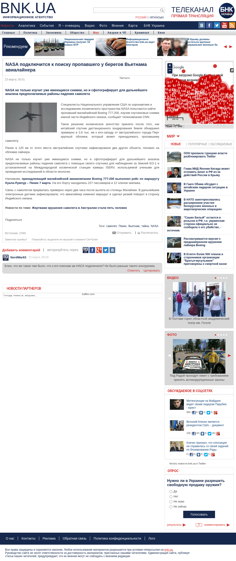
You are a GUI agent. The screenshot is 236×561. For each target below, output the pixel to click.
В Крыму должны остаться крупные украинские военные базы (204, 42)
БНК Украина (154, 25)
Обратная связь (74, 538)
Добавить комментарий (21, 250)
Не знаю (179, 501)
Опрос (173, 470)
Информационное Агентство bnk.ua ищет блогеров (140, 42)
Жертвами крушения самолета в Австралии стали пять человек (79, 208)
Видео (90, 25)
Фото (103, 25)
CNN (22, 233)
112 (85, 250)
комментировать (214, 524)
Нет (176, 496)
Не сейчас (180, 506)
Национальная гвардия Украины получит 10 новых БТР (79, 42)
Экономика (54, 32)
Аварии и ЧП (117, 32)
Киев (161, 32)
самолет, (111, 226)
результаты (174, 524)
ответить (133, 270)
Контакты (28, 538)
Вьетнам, (134, 226)
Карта (133, 25)
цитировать (152, 270)
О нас (10, 538)
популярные (197, 144)
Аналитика (26, 25)
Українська (157, 17)
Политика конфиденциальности (117, 538)
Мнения (118, 25)
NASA (154, 226)
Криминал (142, 32)
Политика (30, 32)
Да (175, 491)
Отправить (124, 232)
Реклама (49, 538)
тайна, (146, 226)
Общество (77, 32)
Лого (151, 538)
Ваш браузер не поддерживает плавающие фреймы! (199, 95)
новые (176, 144)
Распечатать (149, 232)
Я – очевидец (69, 25)
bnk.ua (168, 549)
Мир (96, 32)
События (47, 25)
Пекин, (123, 226)
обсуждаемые (221, 144)
